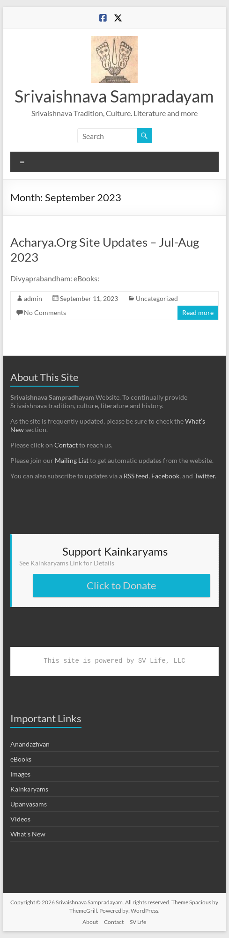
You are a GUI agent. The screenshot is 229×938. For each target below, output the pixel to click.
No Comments (45, 312)
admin (33, 298)
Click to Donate (121, 585)
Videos (20, 819)
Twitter (204, 476)
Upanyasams (28, 804)
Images (20, 774)
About (90, 921)
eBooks (20, 759)
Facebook (165, 476)
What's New (27, 834)
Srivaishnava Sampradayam (114, 96)
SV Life (138, 921)
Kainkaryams (29, 789)
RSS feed (136, 476)
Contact (66, 445)
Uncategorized (157, 298)
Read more (198, 312)
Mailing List (72, 460)
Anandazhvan (30, 744)
